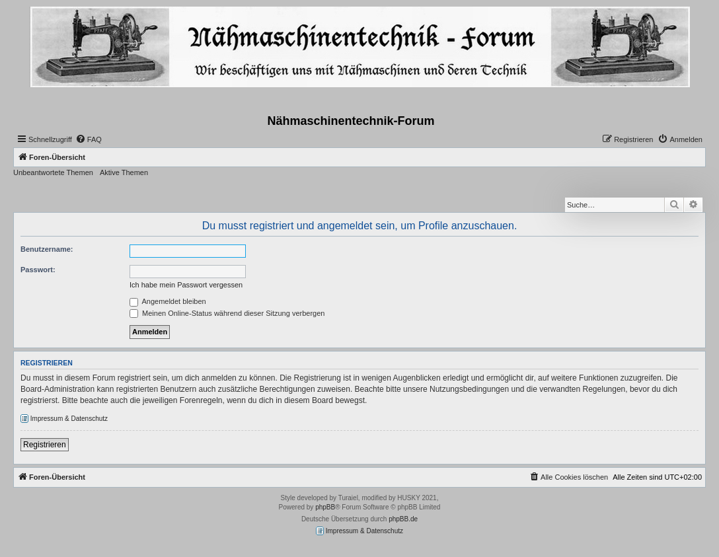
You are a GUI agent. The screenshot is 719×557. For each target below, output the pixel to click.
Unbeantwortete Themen (53, 172)
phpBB (325, 507)
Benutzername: (46, 249)
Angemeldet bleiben (168, 301)
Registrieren (44, 444)
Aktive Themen (124, 172)
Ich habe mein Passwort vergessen (186, 285)
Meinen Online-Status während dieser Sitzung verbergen (227, 313)
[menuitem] (88, 139)
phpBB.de (403, 519)
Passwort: (38, 270)
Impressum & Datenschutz (64, 418)
